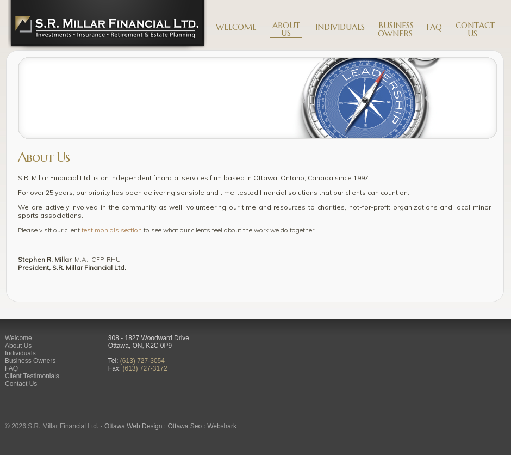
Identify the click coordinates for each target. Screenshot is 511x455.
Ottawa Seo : (187, 426)
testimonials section (112, 230)
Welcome (236, 27)
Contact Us (475, 29)
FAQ (434, 27)
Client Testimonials (32, 376)
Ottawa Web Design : (136, 426)
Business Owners (396, 29)
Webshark (221, 426)
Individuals (340, 27)
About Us (286, 30)
